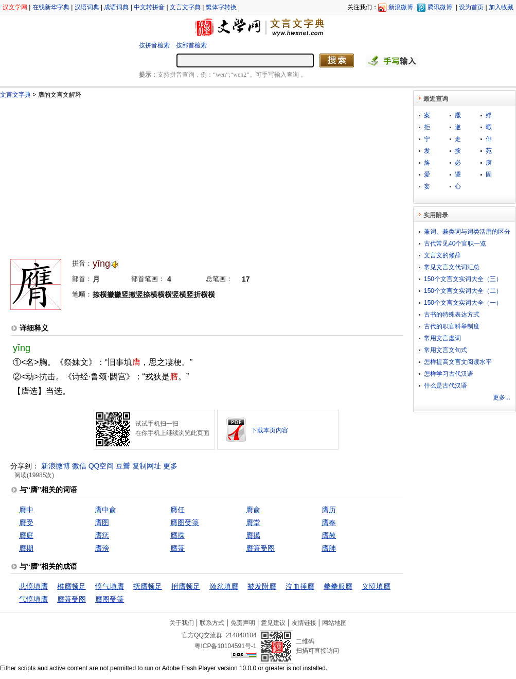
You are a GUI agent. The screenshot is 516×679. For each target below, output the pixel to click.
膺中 (26, 510)
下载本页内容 (269, 430)
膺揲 (177, 535)
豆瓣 (123, 466)
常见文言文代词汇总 (451, 267)
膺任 (177, 510)
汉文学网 (15, 7)
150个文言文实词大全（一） (463, 302)
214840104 (240, 635)
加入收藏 (501, 7)
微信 (79, 466)
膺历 (329, 510)
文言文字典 (185, 7)
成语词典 (116, 7)
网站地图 (334, 622)
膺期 (26, 548)
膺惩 (102, 535)
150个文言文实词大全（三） (463, 279)
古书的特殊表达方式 (451, 314)
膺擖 (253, 535)
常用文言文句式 (445, 350)
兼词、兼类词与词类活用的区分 (467, 231)
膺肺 (329, 548)
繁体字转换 (221, 7)
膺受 (26, 522)
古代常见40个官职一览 (455, 243)
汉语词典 (87, 7)
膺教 (329, 535)
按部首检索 (191, 45)
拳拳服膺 (338, 586)
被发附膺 (261, 586)
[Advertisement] (140, 174)
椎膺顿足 (71, 586)
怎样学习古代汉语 (448, 373)
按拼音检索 (154, 45)
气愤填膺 (33, 599)
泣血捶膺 (300, 586)
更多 (170, 466)
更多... (501, 397)
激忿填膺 (223, 586)
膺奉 (329, 522)
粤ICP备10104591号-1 (225, 646)
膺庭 (26, 535)
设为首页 (471, 7)
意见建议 (273, 622)
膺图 (102, 522)
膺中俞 (105, 510)
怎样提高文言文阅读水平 (458, 361)
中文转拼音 (149, 7)
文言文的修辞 (442, 255)
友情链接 (304, 622)
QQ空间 (101, 466)
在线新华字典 (50, 7)
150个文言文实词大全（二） (463, 290)
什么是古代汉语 (445, 385)
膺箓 (177, 548)
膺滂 (102, 548)
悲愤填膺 (33, 586)
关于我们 (181, 622)
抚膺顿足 (147, 586)
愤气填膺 (109, 586)
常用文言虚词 (442, 338)
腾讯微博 (440, 7)
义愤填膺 (376, 586)
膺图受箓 (184, 522)
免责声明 (242, 622)
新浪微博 (400, 7)
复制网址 (146, 466)
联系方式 (212, 622)
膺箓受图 (260, 548)
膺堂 (253, 522)
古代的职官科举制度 (451, 326)
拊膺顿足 (185, 586)
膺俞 (253, 510)
